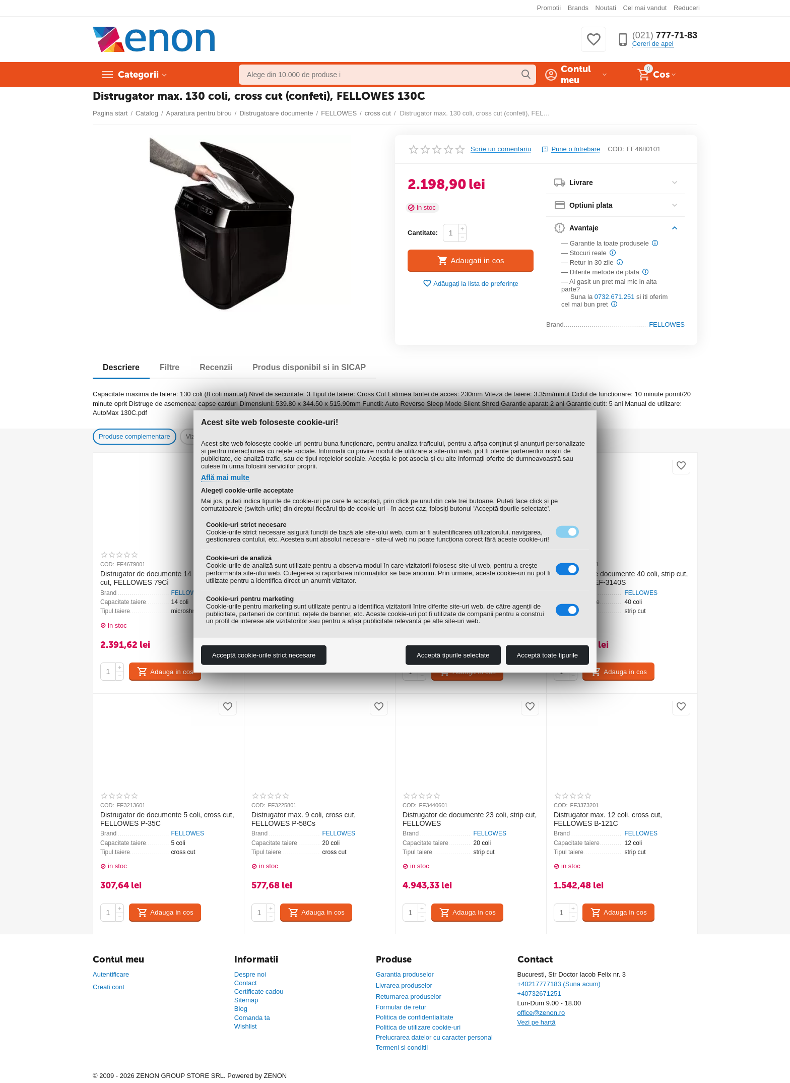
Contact (245, 983)
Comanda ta (252, 1017)
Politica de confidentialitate (414, 1017)
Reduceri (687, 8)
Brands (578, 8)
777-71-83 (664, 35)
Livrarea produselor (404, 985)
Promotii (549, 8)
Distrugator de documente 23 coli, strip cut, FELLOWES (470, 819)
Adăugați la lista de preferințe (470, 283)
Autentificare (111, 974)
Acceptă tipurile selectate (453, 655)
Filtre (169, 367)
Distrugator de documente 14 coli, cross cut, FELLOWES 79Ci (162, 578)
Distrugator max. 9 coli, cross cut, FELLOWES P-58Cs (303, 819)
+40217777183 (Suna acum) (559, 984)
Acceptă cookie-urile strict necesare (263, 655)
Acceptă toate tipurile (547, 655)
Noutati (606, 8)
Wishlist (245, 1026)
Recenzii (216, 367)
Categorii (138, 75)
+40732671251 (539, 993)
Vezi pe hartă (536, 1022)
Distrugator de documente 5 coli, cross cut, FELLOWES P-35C (167, 819)
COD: (616, 149)
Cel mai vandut (645, 8)
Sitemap (246, 1000)
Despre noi (250, 974)
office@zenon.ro (541, 1012)
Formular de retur (401, 1007)
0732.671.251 (615, 296)
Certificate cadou (259, 991)
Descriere (121, 367)
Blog (240, 1008)
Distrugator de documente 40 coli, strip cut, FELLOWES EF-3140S (621, 578)
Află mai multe (225, 477)
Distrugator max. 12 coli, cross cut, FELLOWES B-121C (608, 819)
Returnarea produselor (408, 996)
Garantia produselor (405, 974)
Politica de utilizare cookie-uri (418, 1027)
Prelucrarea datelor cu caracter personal (434, 1037)
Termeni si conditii (402, 1047)
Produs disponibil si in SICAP (309, 367)
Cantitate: (423, 232)
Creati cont (108, 987)
